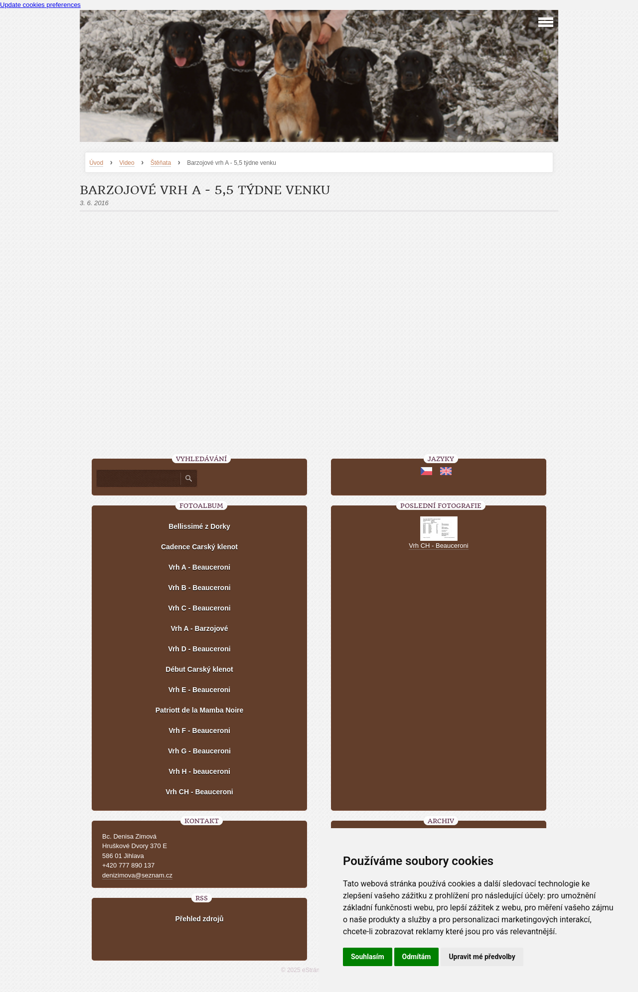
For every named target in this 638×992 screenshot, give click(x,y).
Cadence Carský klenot (199, 547)
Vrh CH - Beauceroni (199, 792)
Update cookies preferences (40, 4)
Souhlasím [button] (367, 957)
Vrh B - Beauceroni (199, 588)
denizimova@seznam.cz (137, 875)
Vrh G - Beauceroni (199, 751)
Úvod (96, 162)
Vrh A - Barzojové (199, 628)
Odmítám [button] (416, 957)
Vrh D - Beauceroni (199, 649)
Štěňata (161, 162)
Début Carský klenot (199, 669)
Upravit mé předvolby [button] (482, 957)
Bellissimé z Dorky (199, 526)
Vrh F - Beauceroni (199, 731)
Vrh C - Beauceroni (199, 608)
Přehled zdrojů (199, 919)
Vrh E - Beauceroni (199, 690)
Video (126, 162)
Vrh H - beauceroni (199, 771)
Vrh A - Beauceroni (199, 567)
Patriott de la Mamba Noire (200, 710)
